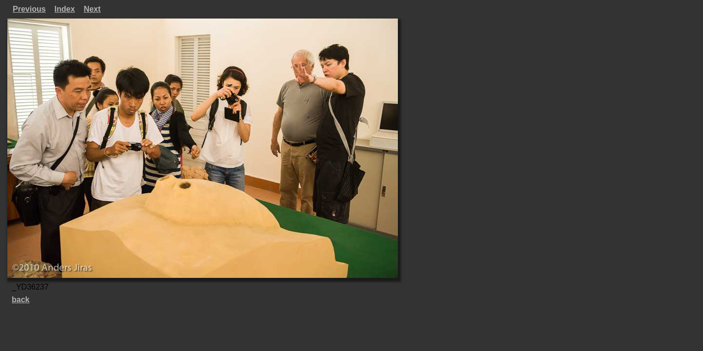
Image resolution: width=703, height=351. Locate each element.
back (20, 299)
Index (65, 9)
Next (92, 9)
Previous (29, 9)
